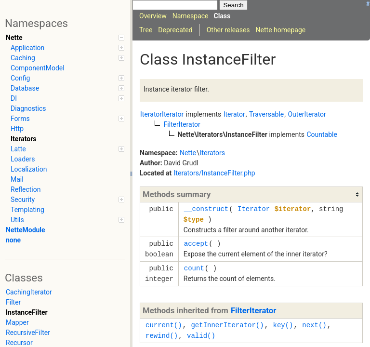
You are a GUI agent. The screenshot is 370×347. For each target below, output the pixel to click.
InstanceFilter (27, 312)
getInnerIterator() (227, 325)
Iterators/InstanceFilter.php (214, 173)
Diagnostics (28, 108)
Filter (13, 302)
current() (163, 325)
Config (67, 78)
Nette (65, 37)
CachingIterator (29, 292)
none (13, 240)
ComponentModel (38, 68)
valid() (201, 335)
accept (196, 243)
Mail (17, 179)
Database (67, 88)
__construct (206, 209)
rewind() (161, 335)
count (194, 268)
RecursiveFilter (28, 332)
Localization (29, 169)
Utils (67, 220)
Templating (27, 210)
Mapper (17, 322)
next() (314, 325)
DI (67, 98)
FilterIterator (254, 310)
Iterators (24, 139)
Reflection (25, 189)
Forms (67, 118)
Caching (67, 58)
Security (67, 199)
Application (67, 48)
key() (283, 325)
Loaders (23, 159)
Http (17, 129)
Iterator (254, 209)
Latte (67, 149)
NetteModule (25, 230)
